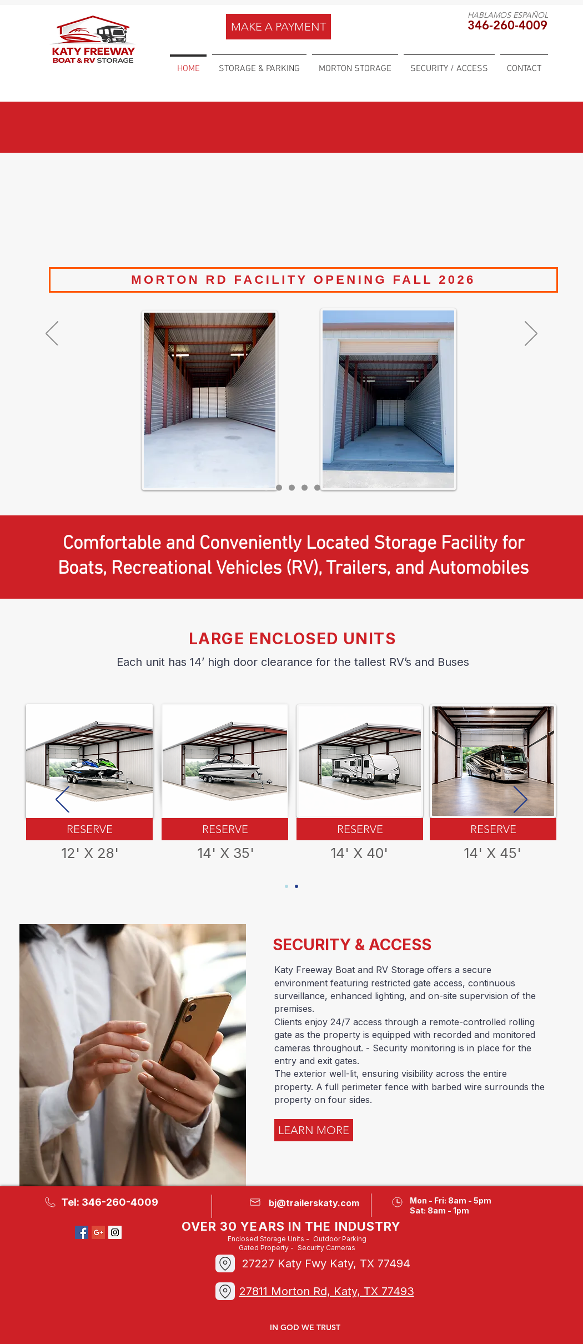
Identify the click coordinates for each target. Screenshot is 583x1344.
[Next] (531, 334)
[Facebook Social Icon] (81, 1232)
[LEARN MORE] (313, 1130)
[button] (259, 63)
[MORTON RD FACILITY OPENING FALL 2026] (303, 280)
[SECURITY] (317, 488)
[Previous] (52, 334)
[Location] (225, 1291)
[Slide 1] (266, 488)
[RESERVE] (89, 829)
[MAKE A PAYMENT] (278, 26)
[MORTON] (304, 488)
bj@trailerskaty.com (314, 1202)
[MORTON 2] (279, 488)
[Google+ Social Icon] (98, 1232)
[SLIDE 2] (296, 886)
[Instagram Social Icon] (115, 1232)
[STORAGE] (292, 488)
